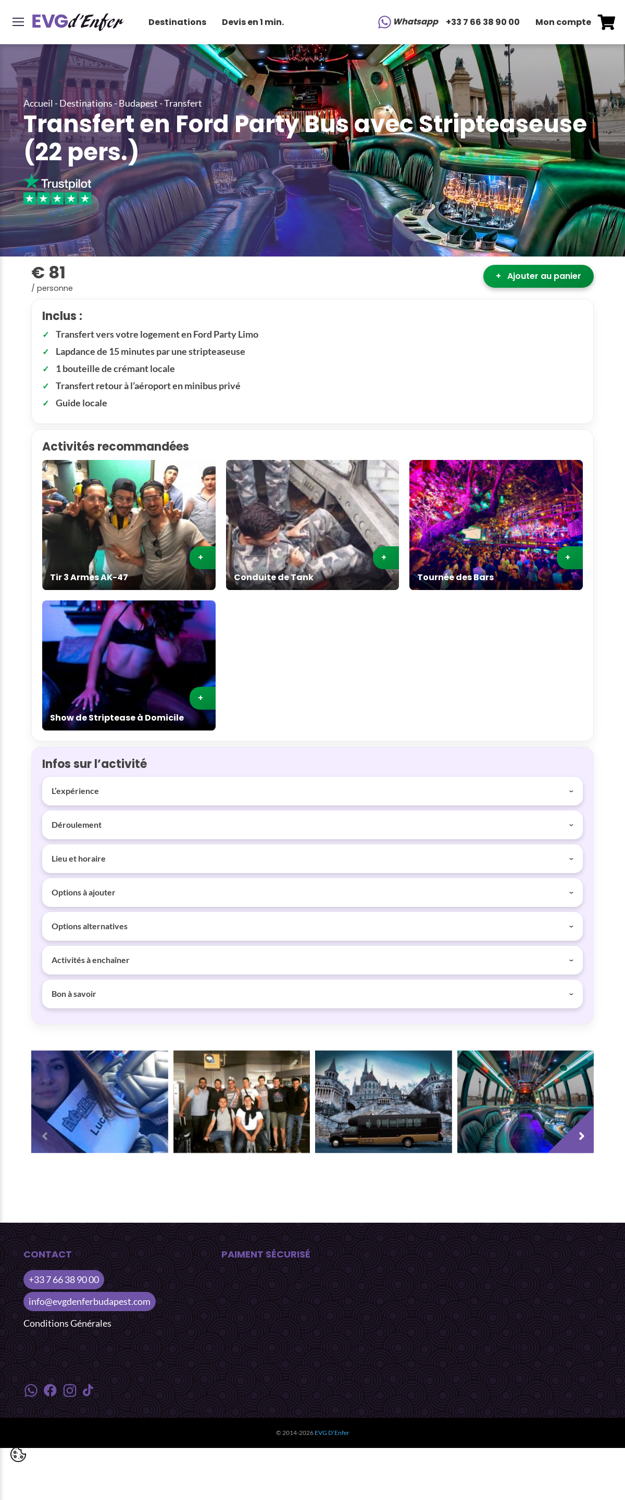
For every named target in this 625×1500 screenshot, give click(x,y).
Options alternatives (90, 926)
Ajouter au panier (538, 276)
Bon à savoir (74, 993)
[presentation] (57, 1127)
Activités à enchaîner (91, 960)
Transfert (183, 103)
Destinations (177, 22)
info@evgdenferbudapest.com (90, 1301)
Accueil (38, 103)
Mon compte (563, 22)
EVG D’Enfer (332, 1433)
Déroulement (77, 824)
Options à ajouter (84, 892)
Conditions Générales (67, 1323)
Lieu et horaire (79, 858)
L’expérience (75, 791)
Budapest (138, 103)
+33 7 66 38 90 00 (483, 22)
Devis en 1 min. (253, 22)
